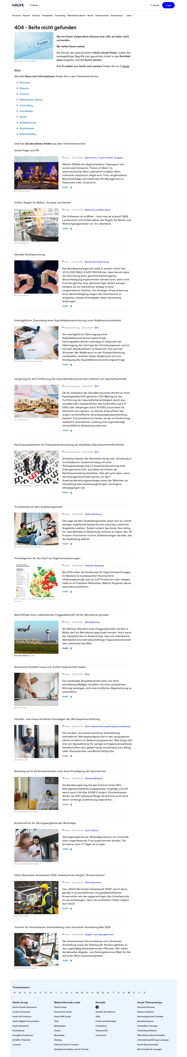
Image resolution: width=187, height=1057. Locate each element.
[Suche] (155, 5)
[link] (16, 15)
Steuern (24, 88)
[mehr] (130, 15)
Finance (24, 94)
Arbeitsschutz (27, 122)
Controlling (26, 105)
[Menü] (34, 5)
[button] (168, 5)
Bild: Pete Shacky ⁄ (21, 655)
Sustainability (27, 134)
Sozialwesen (26, 128)
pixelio (32, 655)
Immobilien (26, 111)
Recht (23, 117)
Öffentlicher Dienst (30, 100)
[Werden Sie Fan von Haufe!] (97, 1007)
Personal (24, 82)
